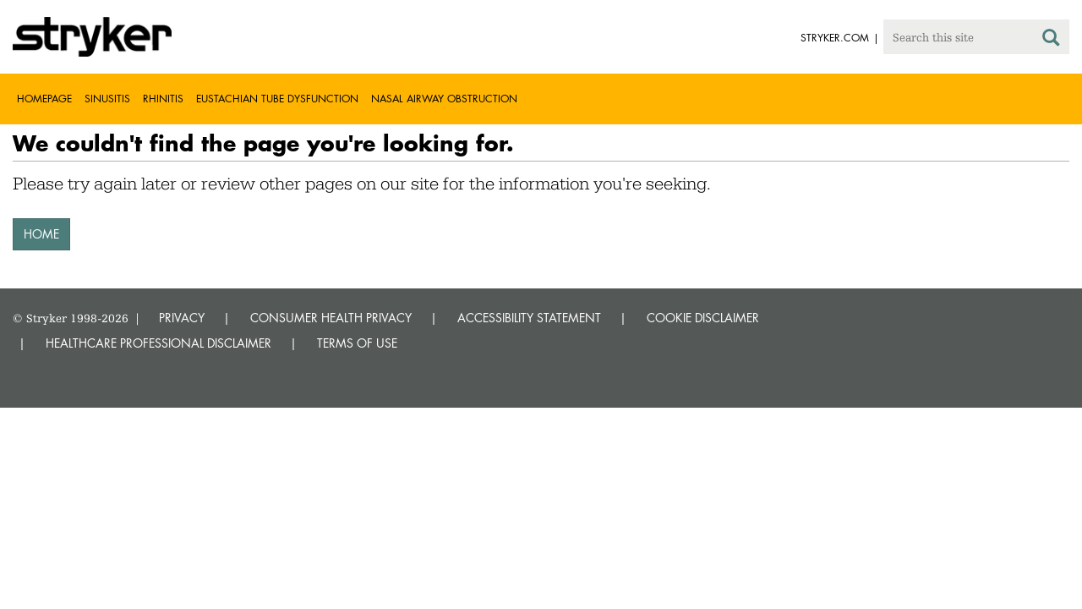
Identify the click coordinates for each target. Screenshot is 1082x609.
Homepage (44, 98)
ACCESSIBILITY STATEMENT (529, 318)
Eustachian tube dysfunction (277, 98)
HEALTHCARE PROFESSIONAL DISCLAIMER (158, 343)
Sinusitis (107, 98)
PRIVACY (182, 318)
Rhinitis (163, 98)
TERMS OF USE (357, 343)
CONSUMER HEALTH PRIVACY (331, 318)
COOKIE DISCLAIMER (703, 318)
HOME (41, 234)
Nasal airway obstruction (444, 98)
